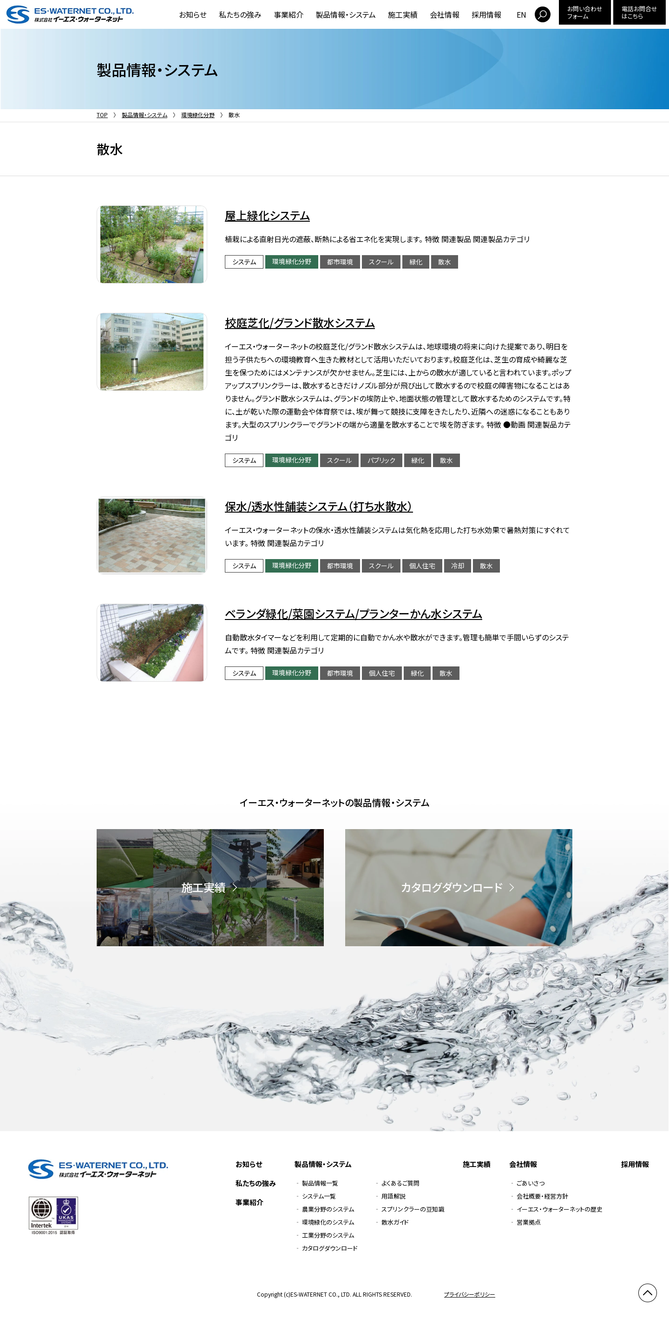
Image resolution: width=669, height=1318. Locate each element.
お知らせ (193, 14)
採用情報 (486, 14)
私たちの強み (240, 14)
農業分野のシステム (328, 1209)
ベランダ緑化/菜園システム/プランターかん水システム (353, 613)
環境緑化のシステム (328, 1222)
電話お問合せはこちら (639, 12)
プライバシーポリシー (469, 1294)
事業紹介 (288, 14)
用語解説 (393, 1196)
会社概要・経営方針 (542, 1196)
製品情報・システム (345, 14)
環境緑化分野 (198, 115)
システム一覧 (319, 1196)
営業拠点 (529, 1222)
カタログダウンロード (330, 1248)
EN (521, 14)
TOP (102, 115)
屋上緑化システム (267, 215)
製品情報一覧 (320, 1183)
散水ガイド (395, 1222)
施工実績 (403, 14)
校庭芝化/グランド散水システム (300, 322)
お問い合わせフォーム (585, 12)
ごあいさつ (530, 1183)
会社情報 (444, 14)
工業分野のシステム (328, 1235)
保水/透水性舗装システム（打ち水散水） (319, 506)
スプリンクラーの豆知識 (412, 1209)
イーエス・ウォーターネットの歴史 (560, 1209)
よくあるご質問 (400, 1183)
